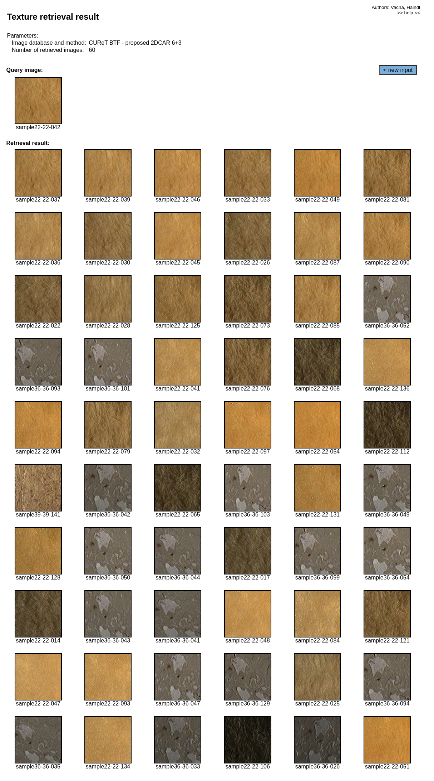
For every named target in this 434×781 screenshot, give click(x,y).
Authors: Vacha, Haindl (396, 7)
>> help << (408, 12)
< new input (398, 70)
